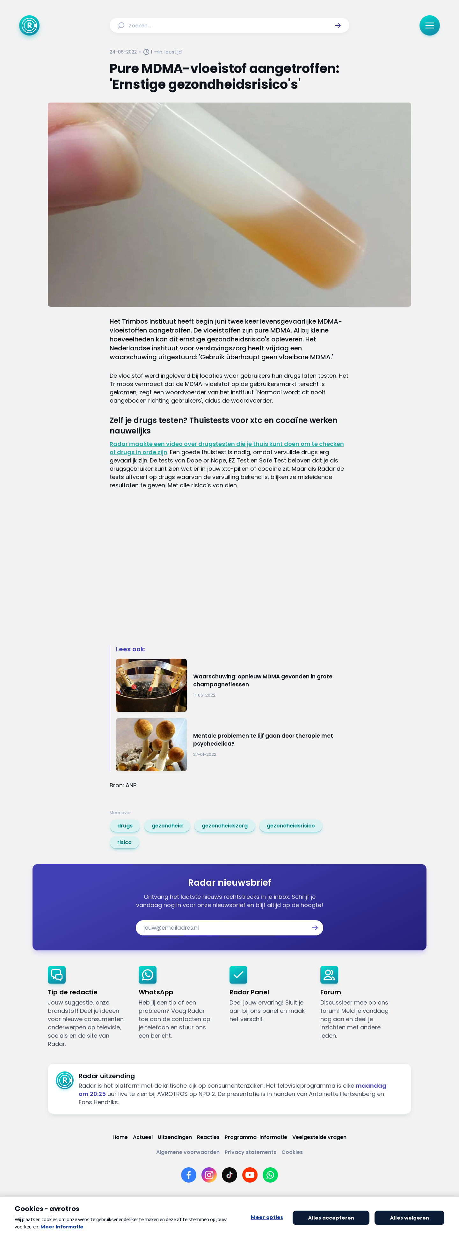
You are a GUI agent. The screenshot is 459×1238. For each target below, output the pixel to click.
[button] (338, 25)
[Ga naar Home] (29, 25)
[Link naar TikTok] (229, 1175)
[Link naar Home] (120, 1137)
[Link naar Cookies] (292, 1152)
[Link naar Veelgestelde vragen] (319, 1137)
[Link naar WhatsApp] (270, 1175)
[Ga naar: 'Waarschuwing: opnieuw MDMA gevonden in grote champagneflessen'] (232, 685)
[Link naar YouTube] (250, 1175)
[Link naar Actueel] (143, 1137)
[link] (125, 825)
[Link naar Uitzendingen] (175, 1137)
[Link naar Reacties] (208, 1137)
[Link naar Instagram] (209, 1175)
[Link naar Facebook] (188, 1175)
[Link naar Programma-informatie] (256, 1137)
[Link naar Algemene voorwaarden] (188, 1152)
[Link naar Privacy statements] (250, 1152)
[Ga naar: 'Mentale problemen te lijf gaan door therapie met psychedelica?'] (232, 744)
